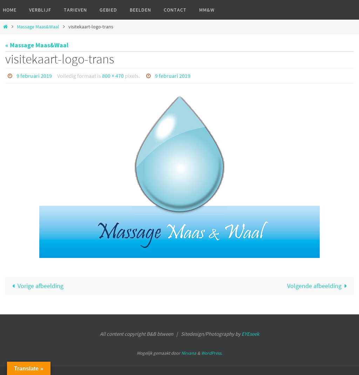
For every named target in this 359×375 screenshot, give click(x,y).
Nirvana (188, 353)
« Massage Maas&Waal (36, 45)
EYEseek (250, 333)
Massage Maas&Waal (38, 26)
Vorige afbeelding (36, 286)
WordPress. (211, 353)
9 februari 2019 (34, 75)
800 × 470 (113, 75)
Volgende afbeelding (318, 286)
